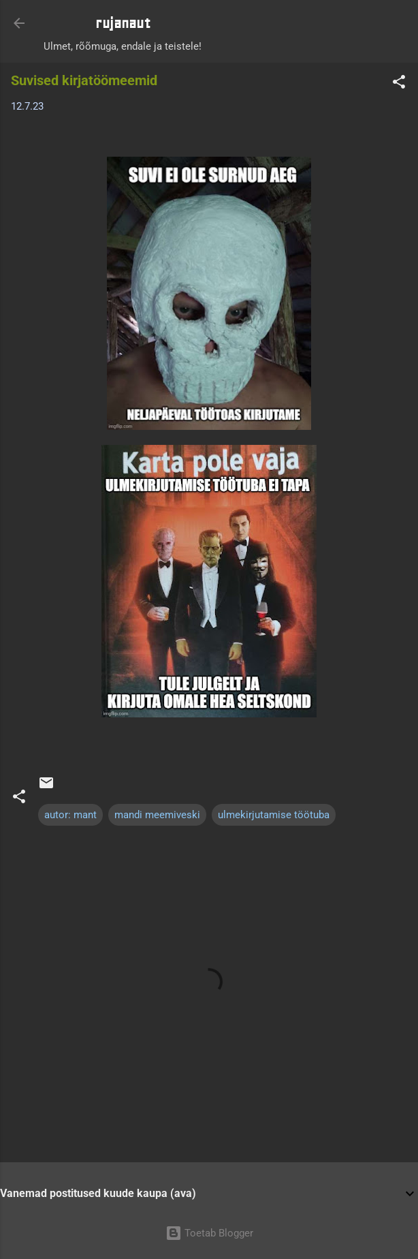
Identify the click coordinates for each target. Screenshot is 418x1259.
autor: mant (70, 815)
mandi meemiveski (157, 815)
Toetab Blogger (209, 1233)
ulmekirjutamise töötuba (273, 815)
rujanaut (122, 23)
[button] (399, 84)
